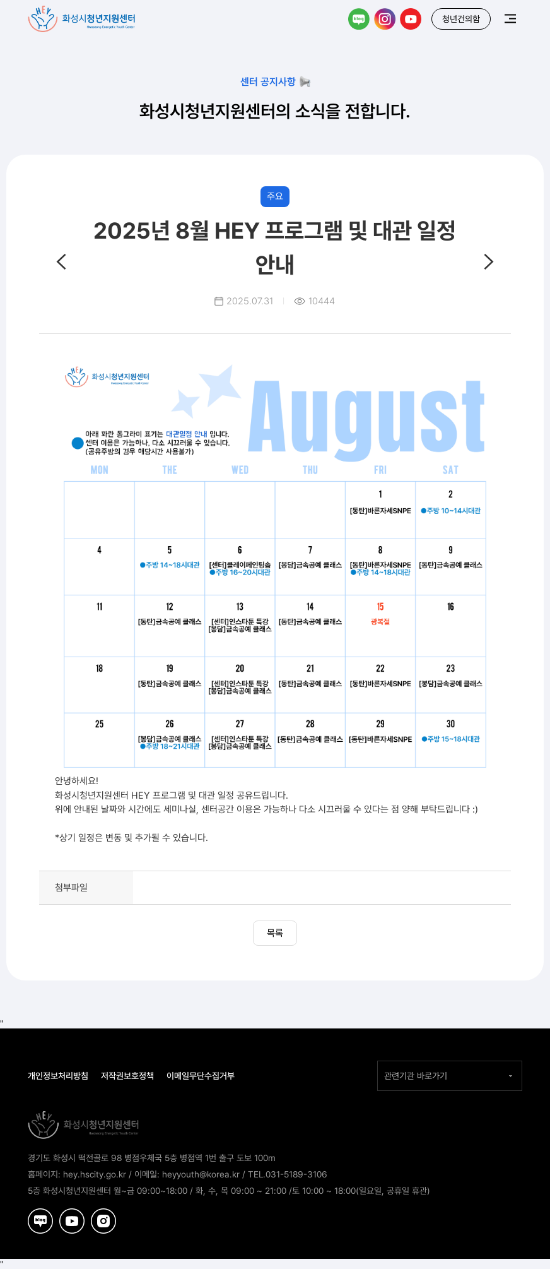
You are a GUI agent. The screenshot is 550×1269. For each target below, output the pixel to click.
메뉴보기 (510, 18)
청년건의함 (461, 19)
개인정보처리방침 (58, 1076)
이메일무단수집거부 (201, 1076)
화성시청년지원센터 (83, 16)
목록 (275, 933)
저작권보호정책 (127, 1076)
